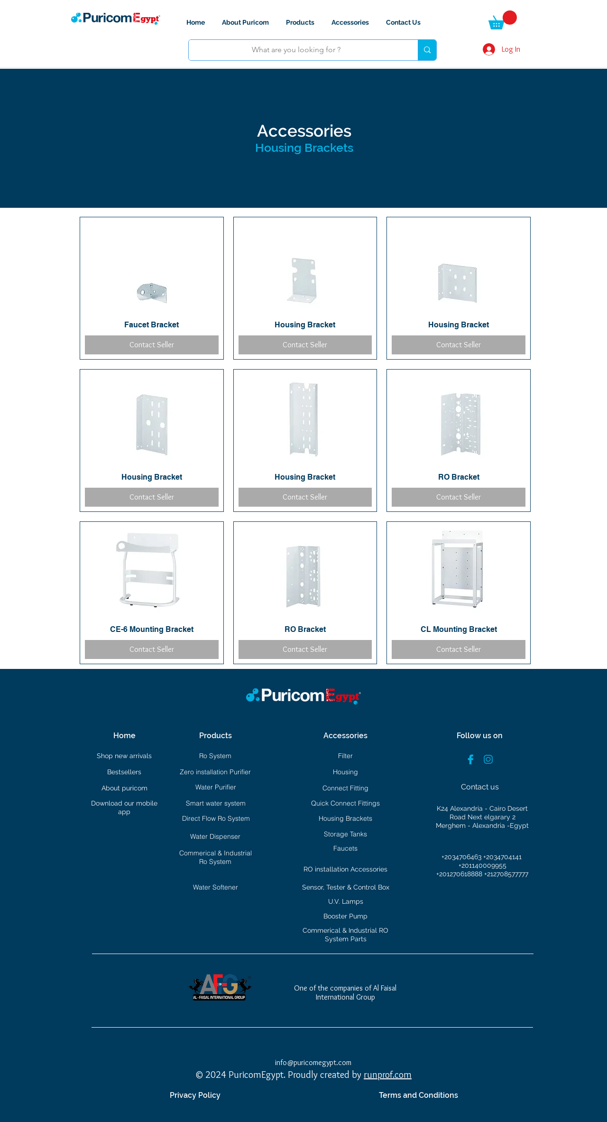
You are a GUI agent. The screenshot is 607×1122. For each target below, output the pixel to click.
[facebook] (471, 759)
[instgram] (488, 759)
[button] (502, 19)
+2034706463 (462, 857)
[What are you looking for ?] (296, 50)
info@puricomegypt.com (313, 1062)
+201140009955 (482, 865)
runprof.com (388, 1074)
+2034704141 (502, 857)
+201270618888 (460, 874)
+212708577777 (506, 874)
